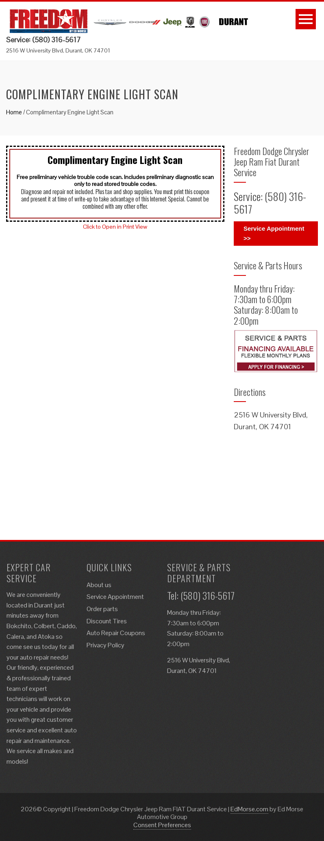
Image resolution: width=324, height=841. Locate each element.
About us (99, 585)
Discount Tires (107, 621)
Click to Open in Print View (115, 226)
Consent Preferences (162, 825)
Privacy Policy (105, 645)
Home (14, 112)
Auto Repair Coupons (116, 633)
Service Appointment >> (274, 233)
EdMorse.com (249, 809)
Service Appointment (115, 596)
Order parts (102, 609)
